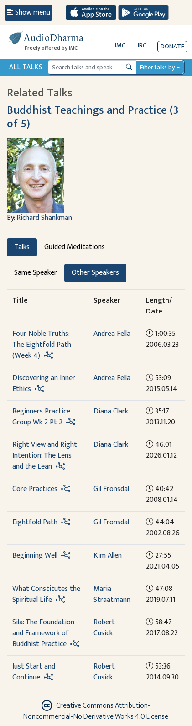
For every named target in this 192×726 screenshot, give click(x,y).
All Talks (25, 67)
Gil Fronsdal (111, 489)
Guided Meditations (74, 247)
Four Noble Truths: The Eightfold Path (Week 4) (41, 345)
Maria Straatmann (111, 594)
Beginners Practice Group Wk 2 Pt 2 (41, 416)
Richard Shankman (44, 218)
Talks (22, 247)
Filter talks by (157, 67)
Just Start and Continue (33, 672)
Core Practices (34, 489)
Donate (172, 46)
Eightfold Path (34, 522)
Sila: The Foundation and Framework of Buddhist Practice (43, 633)
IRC (142, 45)
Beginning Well (34, 555)
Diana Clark (110, 411)
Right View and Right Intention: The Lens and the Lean (44, 456)
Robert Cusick (104, 627)
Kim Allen (107, 555)
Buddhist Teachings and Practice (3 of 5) (93, 117)
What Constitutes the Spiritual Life (46, 594)
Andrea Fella (111, 334)
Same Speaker (35, 272)
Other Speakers (95, 272)
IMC (120, 45)
